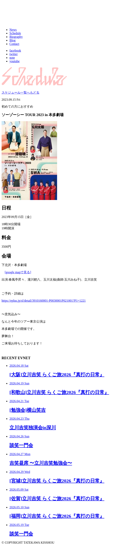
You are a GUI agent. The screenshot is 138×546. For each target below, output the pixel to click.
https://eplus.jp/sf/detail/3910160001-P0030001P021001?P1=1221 (44, 300)
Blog (12, 40)
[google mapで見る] (18, 272)
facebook (15, 50)
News (13, 29)
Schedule (15, 33)
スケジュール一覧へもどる (20, 92)
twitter (13, 54)
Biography (16, 36)
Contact (14, 44)
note (12, 57)
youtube (14, 61)
